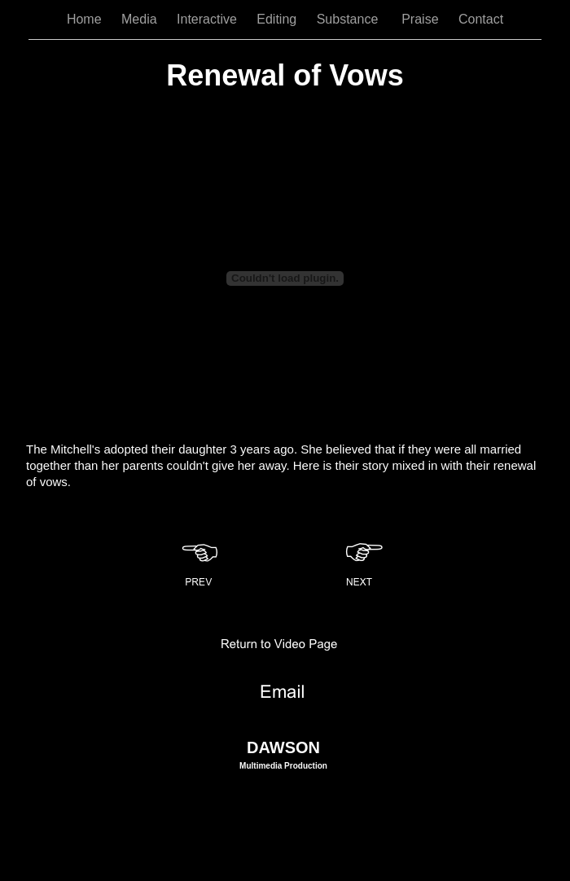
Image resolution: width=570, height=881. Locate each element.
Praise (421, 19)
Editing (278, 19)
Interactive (208, 19)
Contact (480, 19)
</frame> (285, 278)
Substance (351, 19)
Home (86, 19)
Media (140, 19)
